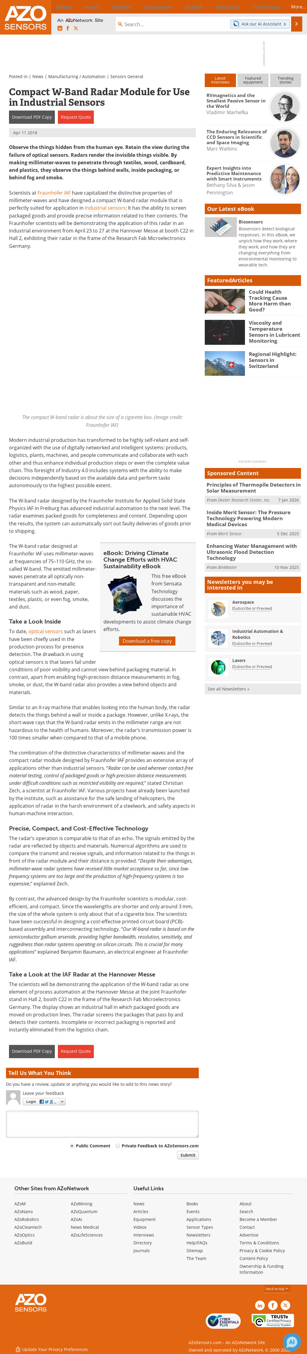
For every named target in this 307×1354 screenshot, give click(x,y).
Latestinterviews (220, 80)
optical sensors (45, 631)
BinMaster (227, 557)
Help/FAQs (196, 1243)
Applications (198, 1219)
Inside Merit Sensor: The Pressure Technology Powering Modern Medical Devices (250, 516)
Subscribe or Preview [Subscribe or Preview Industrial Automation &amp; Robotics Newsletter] (252, 633)
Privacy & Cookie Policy (262, 1250)
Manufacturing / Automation (77, 76)
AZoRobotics (26, 1219)
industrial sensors (105, 208)
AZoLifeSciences (87, 1235)
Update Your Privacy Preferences (51, 1346)
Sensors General (126, 76)
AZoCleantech (28, 1227)
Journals (141, 1250)
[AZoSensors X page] (75, 28)
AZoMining (81, 1204)
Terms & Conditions (259, 1243)
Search (246, 1211)
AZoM (20, 1204)
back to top (277, 1288)
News (37, 76)
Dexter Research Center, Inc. (244, 499)
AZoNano (23, 1211)
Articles (140, 1211)
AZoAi (76, 1219)
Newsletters (198, 1235)
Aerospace (243, 592)
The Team (196, 1258)
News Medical (85, 1227)
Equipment (144, 1219)
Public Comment (93, 1146)
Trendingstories (286, 80)
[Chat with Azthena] (292, 1342)
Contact (247, 1227)
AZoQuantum (84, 1211)
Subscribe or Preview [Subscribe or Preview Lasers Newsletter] (252, 656)
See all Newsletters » (228, 679)
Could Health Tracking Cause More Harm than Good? (275, 297)
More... (292, 7)
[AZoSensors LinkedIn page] (60, 28)
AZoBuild (23, 1243)
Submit (187, 1155)
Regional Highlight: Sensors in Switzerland (274, 356)
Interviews (143, 1235)
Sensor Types (199, 1227)
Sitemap (194, 1250)
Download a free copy (147, 641)
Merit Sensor (230, 530)
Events (193, 1211)
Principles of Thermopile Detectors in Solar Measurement (249, 487)
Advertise (249, 1235)
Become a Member (258, 1219)
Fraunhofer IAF (54, 193)
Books (192, 1204)
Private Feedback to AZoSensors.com (160, 1146)
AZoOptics (24, 1235)
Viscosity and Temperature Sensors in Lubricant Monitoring (273, 331)
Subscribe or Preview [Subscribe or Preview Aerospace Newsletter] (252, 598)
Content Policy (254, 1258)
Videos (140, 1227)
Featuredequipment (253, 80)
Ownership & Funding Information (262, 1269)
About (246, 1204)
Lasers (239, 650)
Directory (142, 1243)
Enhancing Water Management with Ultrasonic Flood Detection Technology (250, 545)
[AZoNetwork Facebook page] (67, 28)
